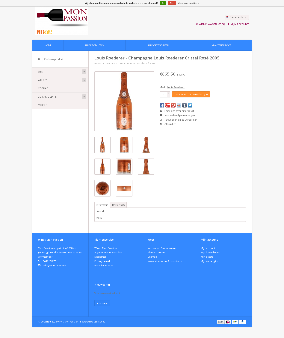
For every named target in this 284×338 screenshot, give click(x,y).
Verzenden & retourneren (162, 248)
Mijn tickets (207, 256)
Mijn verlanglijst (209, 261)
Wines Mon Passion (105, 248)
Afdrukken (168, 124)
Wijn (40, 71)
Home (48, 45)
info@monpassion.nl (55, 265)
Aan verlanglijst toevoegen (177, 115)
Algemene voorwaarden (108, 252)
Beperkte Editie (47, 96)
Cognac (43, 88)
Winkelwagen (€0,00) (211, 24)
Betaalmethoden (104, 265)
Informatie (102, 205)
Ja (163, 3)
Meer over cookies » (188, 3)
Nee (172, 3)
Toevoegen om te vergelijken (178, 119)
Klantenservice (221, 45)
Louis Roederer (176, 87)
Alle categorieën (158, 45)
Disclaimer (100, 256)
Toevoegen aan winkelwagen (191, 94)
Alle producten (94, 45)
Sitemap (152, 256)
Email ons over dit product (177, 111)
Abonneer (102, 303)
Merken (42, 105)
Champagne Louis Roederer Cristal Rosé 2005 (129, 63)
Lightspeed (99, 321)
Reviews (118, 205)
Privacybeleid (102, 261)
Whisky (42, 80)
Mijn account (238, 24)
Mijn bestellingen (210, 252)
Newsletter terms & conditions (165, 261)
